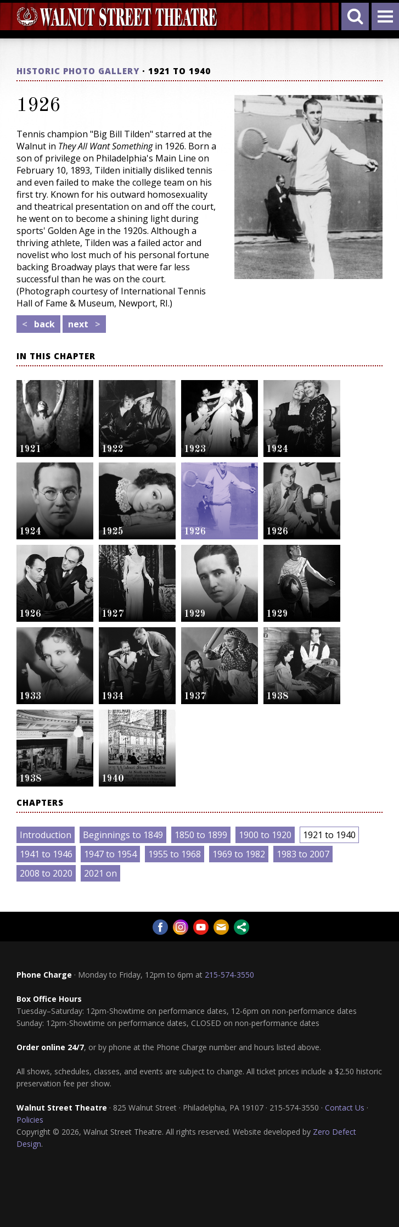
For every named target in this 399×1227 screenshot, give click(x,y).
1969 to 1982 (238, 854)
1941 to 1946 (46, 854)
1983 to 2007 (303, 854)
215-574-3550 (229, 974)
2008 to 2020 (46, 873)
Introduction (45, 835)
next (84, 324)
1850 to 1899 (201, 835)
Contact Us (344, 1107)
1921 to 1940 (329, 835)
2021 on (100, 873)
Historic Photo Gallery (77, 70)
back (38, 324)
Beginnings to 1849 (123, 835)
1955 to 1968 (174, 854)
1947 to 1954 (110, 854)
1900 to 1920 (265, 835)
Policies (29, 1119)
